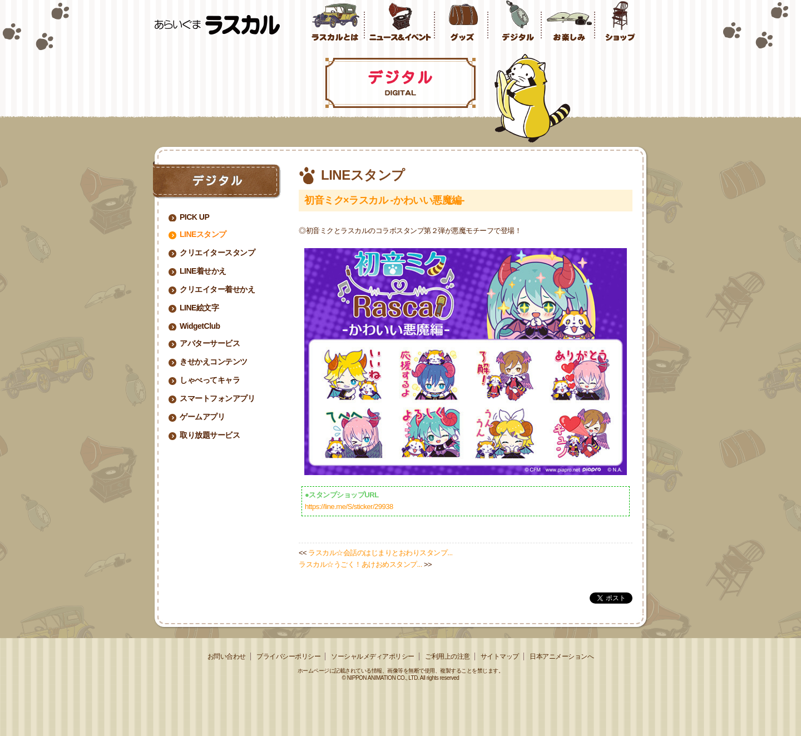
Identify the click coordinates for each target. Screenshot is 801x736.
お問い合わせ (226, 656)
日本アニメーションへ (562, 656)
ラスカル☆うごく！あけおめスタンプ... (360, 564)
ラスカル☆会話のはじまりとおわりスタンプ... (380, 553)
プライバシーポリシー (288, 656)
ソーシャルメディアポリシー (372, 656)
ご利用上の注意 (447, 656)
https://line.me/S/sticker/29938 (349, 506)
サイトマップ (500, 656)
